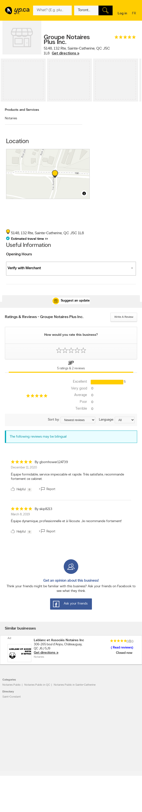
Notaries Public (11, 684)
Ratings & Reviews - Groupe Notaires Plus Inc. (44, 317)
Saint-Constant (11, 696)
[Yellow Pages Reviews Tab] (71, 366)
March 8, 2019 (20, 514)
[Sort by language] (125, 420)
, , (77, 51)
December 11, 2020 (24, 467)
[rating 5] (125, 38)
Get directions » (65, 53)
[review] (71, 476)
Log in (122, 13)
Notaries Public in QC (37, 684)
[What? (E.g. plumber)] (52, 10)
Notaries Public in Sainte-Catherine (75, 684)
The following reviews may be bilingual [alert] (38, 437)
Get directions (44, 653)
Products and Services (22, 110)
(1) (130, 641)
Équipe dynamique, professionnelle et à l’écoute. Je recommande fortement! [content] (66, 521)
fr (134, 14)
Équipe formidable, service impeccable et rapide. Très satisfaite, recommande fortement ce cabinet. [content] (67, 477)
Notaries (11, 118)
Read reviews (122, 647)
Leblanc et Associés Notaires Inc (59, 640)
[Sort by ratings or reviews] (78, 420)
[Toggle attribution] (84, 193)
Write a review (123, 317)
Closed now (124, 653)
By (51, 462)
